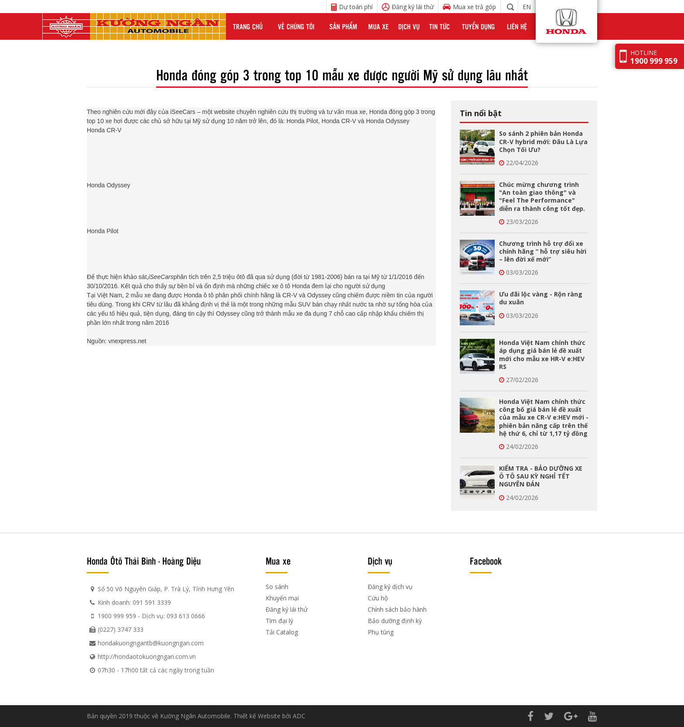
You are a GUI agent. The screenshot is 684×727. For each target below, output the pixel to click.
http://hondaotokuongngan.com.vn (147, 656)
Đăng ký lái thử (287, 609)
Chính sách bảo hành (397, 609)
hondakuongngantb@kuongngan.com (151, 643)
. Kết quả (130, 286)
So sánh (277, 586)
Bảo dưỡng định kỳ (395, 621)
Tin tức (439, 26)
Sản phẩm (343, 26)
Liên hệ (517, 26)
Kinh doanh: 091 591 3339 (134, 602)
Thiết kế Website (256, 716)
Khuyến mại (282, 598)
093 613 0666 (186, 616)
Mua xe (378, 26)
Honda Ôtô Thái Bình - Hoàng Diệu (144, 560)
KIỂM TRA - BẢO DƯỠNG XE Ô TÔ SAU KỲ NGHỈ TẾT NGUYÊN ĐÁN (540, 476)
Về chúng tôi (296, 26)
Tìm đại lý (279, 621)
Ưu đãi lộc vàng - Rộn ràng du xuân (540, 298)
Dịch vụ (409, 26)
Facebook (486, 560)
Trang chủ (248, 26)
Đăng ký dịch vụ (390, 586)
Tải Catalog (282, 632)
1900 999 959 (117, 616)
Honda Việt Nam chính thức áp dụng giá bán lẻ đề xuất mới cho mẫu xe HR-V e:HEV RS (542, 354)
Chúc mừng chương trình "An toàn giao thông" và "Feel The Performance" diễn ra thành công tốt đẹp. (542, 196)
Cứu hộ (378, 598)
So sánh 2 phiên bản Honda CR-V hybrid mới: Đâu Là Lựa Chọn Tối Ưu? (543, 141)
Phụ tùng (380, 632)
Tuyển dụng (478, 26)
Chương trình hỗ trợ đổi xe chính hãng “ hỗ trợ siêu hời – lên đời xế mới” (542, 251)
